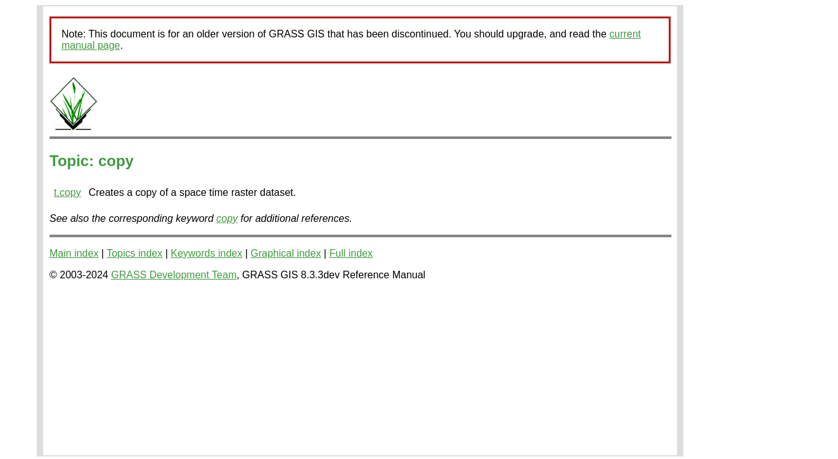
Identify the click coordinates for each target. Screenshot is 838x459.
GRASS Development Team (173, 274)
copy (227, 218)
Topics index (134, 253)
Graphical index (285, 253)
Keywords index (206, 253)
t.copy (67, 192)
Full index (350, 253)
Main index (73, 253)
